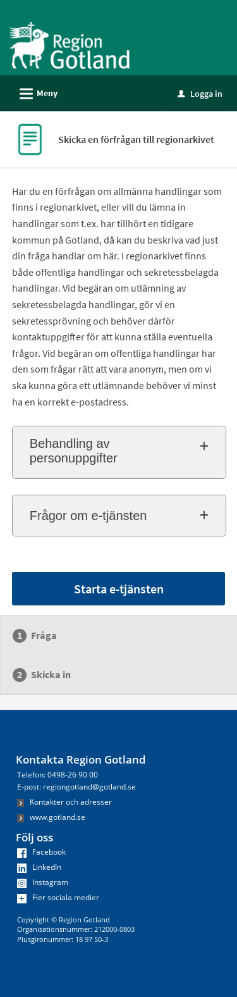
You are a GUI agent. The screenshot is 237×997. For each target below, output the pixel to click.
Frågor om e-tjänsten (88, 516)
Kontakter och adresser (64, 801)
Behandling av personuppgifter (74, 451)
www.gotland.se (51, 817)
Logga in (200, 93)
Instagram (42, 882)
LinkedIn (39, 867)
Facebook (41, 851)
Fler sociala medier (58, 897)
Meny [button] (34, 91)
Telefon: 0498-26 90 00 (57, 774)
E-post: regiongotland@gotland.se (76, 786)
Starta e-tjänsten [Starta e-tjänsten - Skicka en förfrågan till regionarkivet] (119, 589)
